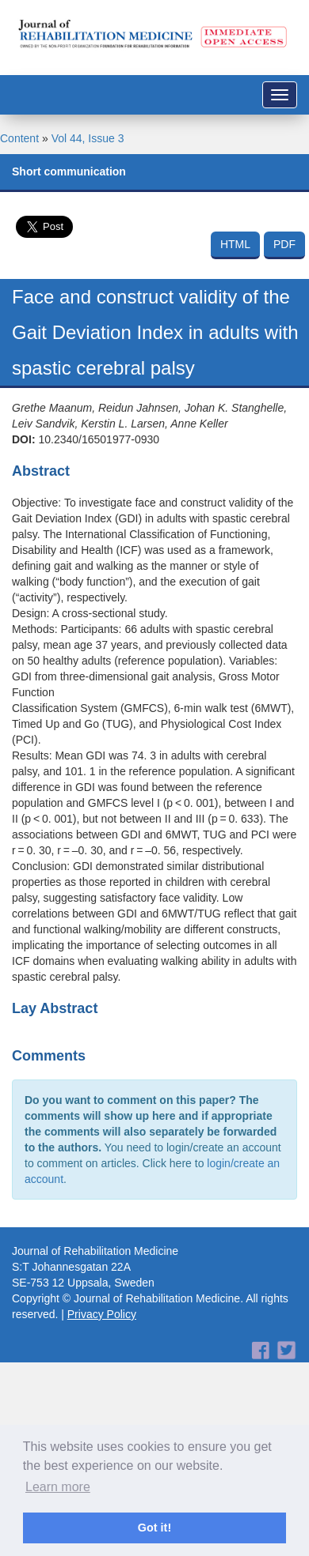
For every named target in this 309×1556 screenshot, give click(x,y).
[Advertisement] (148, 1375)
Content (19, 138)
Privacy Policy (101, 1314)
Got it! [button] (154, 1527)
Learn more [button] (57, 1487)
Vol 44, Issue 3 (88, 138)
